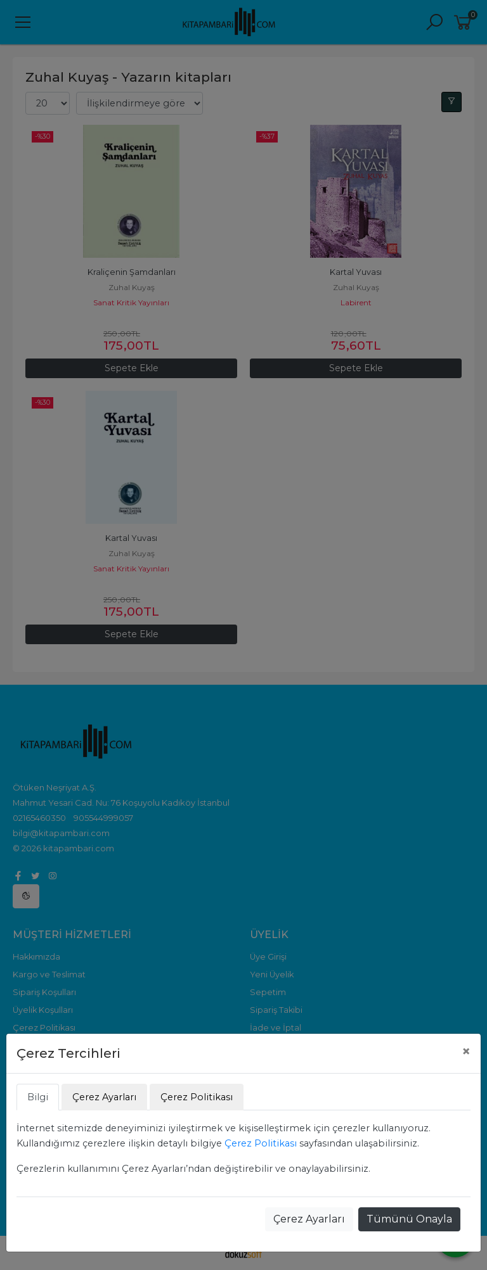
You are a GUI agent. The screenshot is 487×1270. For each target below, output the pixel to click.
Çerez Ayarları (309, 1219)
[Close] (466, 1051)
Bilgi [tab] (37, 1097)
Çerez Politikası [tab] (196, 1097)
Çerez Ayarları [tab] (104, 1097)
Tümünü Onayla (409, 1219)
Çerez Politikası (260, 1143)
